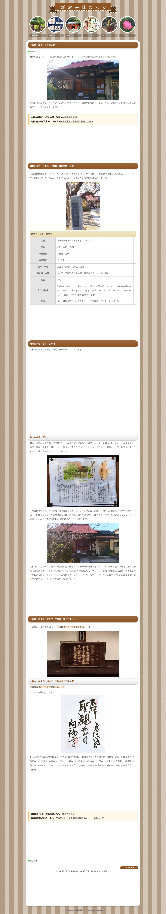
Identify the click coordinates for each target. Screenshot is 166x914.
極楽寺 (33, 765)
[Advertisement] (83, 145)
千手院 (119, 761)
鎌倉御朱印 (74, 871)
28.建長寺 (89, 765)
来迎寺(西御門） (72, 757)
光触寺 (93, 757)
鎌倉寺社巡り (81, 910)
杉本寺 (35, 757)
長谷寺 (59, 757)
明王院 (102, 757)
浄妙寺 (110, 757)
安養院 (51, 757)
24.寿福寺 (50, 765)
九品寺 (52, 178)
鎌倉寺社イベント (107, 871)
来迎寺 (43, 178)
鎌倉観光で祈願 (84, 871)
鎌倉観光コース (96, 871)
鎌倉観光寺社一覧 (64, 871)
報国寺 (119, 757)
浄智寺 (119, 765)
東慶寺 (128, 765)
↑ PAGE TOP (129, 868)
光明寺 (100, 761)
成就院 (128, 761)
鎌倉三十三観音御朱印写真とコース (76, 121)
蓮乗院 (109, 761)
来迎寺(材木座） (56, 761)
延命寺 (129, 757)
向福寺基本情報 (69, 117)
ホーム (55, 871)
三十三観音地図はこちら (41, 692)
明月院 (110, 765)
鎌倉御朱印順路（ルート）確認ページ (86, 818)
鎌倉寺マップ (68, 814)
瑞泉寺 (85, 757)
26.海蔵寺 (71, 765)
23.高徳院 (41, 765)
